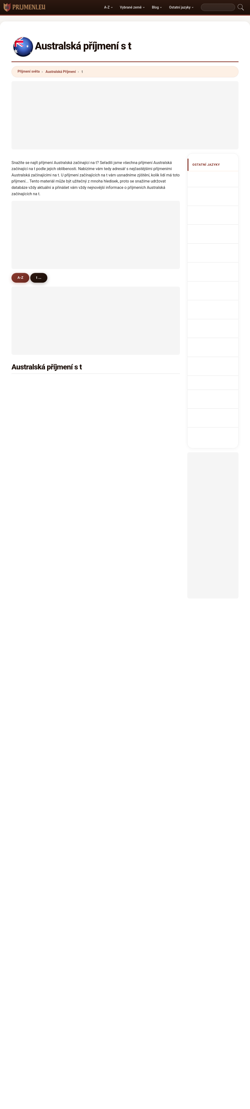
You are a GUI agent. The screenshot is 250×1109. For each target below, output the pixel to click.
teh (84, 750)
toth (85, 762)
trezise (30, 691)
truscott (31, 644)
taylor (29, 383)
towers (144, 584)
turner (29, 395)
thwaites (31, 774)
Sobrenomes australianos (213, 263)
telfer (143, 537)
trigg (86, 549)
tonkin (87, 442)
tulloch (87, 620)
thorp (86, 584)
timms (87, 513)
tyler (28, 454)
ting (85, 667)
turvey (87, 608)
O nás (90, 1022)
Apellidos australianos (211, 179)
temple (145, 632)
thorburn (31, 596)
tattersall (31, 738)
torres (144, 715)
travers (30, 513)
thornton (89, 419)
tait (142, 430)
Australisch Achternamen (212, 291)
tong (28, 537)
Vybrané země (131, 7)
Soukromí (181, 1022)
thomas (145, 383)
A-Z (106, 7)
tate (142, 466)
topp (143, 703)
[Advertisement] (125, 115)
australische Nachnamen (213, 221)
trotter (144, 513)
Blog (155, 7)
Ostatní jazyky (180, 7)
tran (142, 395)
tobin (86, 454)
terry (86, 466)
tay (141, 738)
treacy (29, 608)
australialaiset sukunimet (214, 319)
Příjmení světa (29, 71)
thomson (89, 395)
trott (85, 632)
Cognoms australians (211, 249)
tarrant (144, 525)
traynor (30, 655)
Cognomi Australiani (210, 235)
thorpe (29, 430)
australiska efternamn (212, 361)
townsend (147, 407)
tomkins (88, 572)
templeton (147, 502)
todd (143, 419)
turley (29, 667)
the (27, 726)
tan (27, 407)
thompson (90, 383)
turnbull (30, 419)
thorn (28, 525)
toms (28, 549)
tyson (29, 502)
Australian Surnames (211, 193)
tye (84, 726)
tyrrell (87, 490)
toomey (88, 715)
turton (87, 691)
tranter (87, 561)
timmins (31, 572)
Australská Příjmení (61, 72)
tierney (87, 478)
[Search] (218, 7)
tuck (142, 620)
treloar (87, 502)
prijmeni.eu (125, 1003)
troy (27, 679)
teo (142, 655)
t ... (39, 278)
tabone (87, 655)
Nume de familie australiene (216, 347)
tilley (143, 478)
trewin (29, 632)
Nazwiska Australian (211, 277)
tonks (86, 679)
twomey (88, 644)
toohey (30, 478)
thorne (144, 454)
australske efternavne (211, 305)
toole (86, 738)
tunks (29, 750)
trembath (146, 608)
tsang (143, 750)
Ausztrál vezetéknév (210, 333)
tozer (143, 549)
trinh (85, 596)
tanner (144, 442)
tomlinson (32, 466)
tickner (145, 726)
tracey (144, 490)
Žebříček (111, 1022)
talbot (86, 430)
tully (85, 537)
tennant (145, 596)
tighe (28, 703)
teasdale (89, 703)
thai (142, 679)
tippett (29, 715)
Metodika (68, 1022)
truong (29, 490)
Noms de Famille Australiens (216, 207)
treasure (31, 584)
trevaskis (146, 691)
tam (142, 572)
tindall (144, 762)
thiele (143, 644)
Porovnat (135, 1022)
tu (26, 762)
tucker (87, 407)
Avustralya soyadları (211, 375)
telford (87, 525)
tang (28, 442)
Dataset (158, 1022)
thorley (145, 667)
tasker (144, 561)
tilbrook (30, 620)
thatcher (31, 561)
